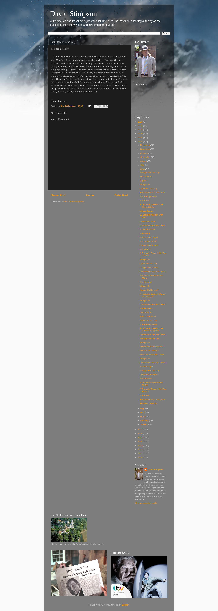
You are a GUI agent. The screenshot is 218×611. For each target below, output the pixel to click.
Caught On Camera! (149, 245)
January (144, 424)
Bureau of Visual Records (151, 346)
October (144, 153)
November (145, 149)
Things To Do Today (149, 237)
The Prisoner (146, 282)
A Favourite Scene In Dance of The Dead (152, 295)
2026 (140, 122)
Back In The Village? (149, 351)
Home (90, 195)
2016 (140, 433)
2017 (140, 429)
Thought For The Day (149, 172)
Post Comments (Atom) (73, 202)
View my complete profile (146, 503)
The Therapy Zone (148, 196)
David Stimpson (73, 14)
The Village (145, 233)
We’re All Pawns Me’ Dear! (152, 355)
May (142, 408)
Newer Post (58, 195)
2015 (140, 437)
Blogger (125, 605)
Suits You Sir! (146, 312)
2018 (140, 142)
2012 (140, 449)
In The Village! (146, 366)
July (142, 165)
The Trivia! (144, 200)
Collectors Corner (148, 221)
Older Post (121, 195)
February (144, 420)
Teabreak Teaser (147, 229)
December (145, 145)
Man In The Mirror (148, 316)
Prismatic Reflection (149, 375)
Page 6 (143, 180)
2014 (140, 441)
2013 (140, 445)
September (145, 157)
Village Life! (145, 184)
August (143, 161)
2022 (140, 126)
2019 (140, 138)
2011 (140, 453)
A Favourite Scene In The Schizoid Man (151, 205)
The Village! (145, 249)
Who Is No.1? (146, 176)
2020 (140, 134)
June (142, 169)
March (143, 416)
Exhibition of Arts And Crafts (152, 192)
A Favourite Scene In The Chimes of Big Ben (151, 329)
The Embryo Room (148, 241)
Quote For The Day (148, 188)
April (142, 412)
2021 (140, 130)
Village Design (146, 211)
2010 (140, 457)
